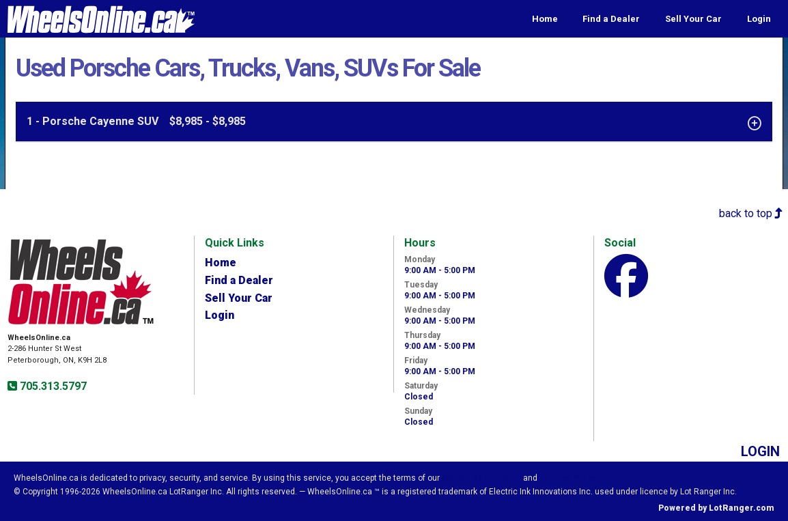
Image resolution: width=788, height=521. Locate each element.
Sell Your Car (693, 19)
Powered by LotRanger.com (716, 508)
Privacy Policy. (569, 478)
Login (759, 19)
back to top (751, 213)
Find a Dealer (611, 19)
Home (545, 19)
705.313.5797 (52, 386)
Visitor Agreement (481, 478)
